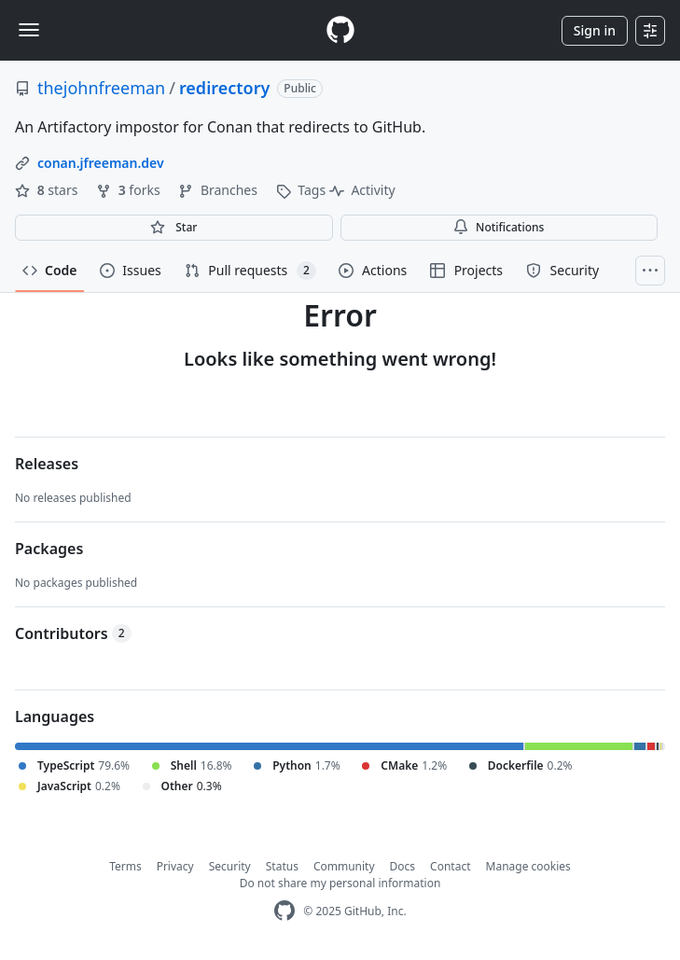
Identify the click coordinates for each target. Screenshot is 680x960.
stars (48, 190)
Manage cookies (528, 866)
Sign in (595, 30)
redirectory (224, 88)
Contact (450, 866)
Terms (125, 866)
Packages (49, 548)
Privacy (175, 866)
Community (344, 866)
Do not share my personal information (340, 883)
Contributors (73, 633)
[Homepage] (340, 30)
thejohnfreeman (101, 88)
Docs (403, 866)
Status (282, 866)
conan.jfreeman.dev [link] (100, 163)
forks (129, 190)
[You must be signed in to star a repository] (174, 228)
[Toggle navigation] (29, 30)
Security (230, 866)
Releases (46, 463)
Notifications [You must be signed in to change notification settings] (498, 227)
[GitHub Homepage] (284, 911)
